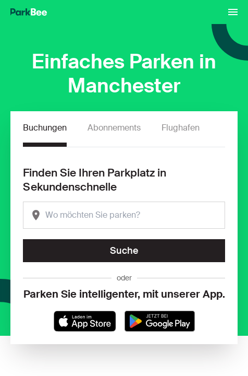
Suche (124, 250)
